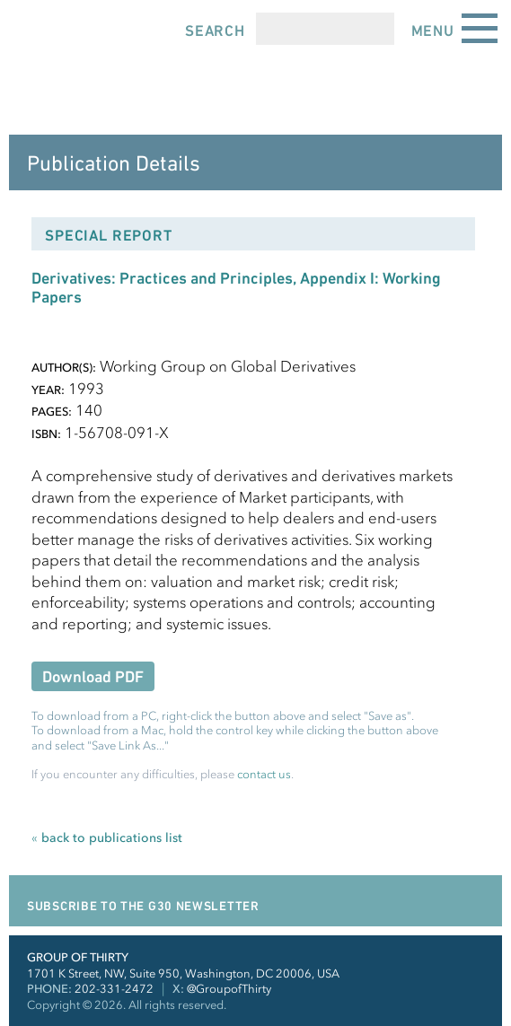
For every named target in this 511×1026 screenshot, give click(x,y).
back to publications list (106, 838)
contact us (264, 774)
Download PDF (93, 676)
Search (215, 30)
